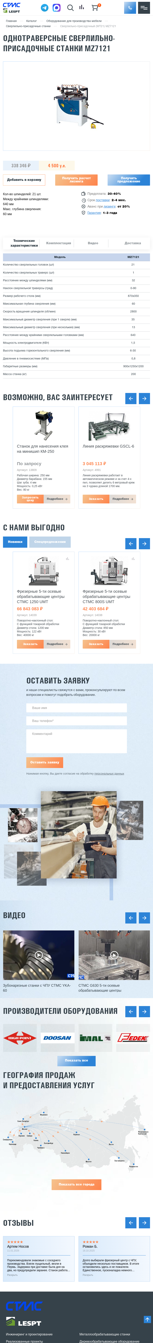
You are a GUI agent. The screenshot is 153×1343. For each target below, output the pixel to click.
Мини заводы (89, 1190)
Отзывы (18, 1044)
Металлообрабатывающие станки (104, 1156)
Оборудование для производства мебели (74, 21)
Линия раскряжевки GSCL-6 (108, 446)
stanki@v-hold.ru (99, 1248)
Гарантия (94, 213)
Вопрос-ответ (16, 1228)
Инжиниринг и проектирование (29, 1156)
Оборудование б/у (93, 1204)
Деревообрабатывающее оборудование (109, 1163)
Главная (11, 21)
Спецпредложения (50, 542)
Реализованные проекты (24, 1163)
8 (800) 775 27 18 (27, 1253)
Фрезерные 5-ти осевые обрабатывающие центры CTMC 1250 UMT (41, 596)
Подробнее (55, 499)
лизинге (110, 206)
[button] (130, 8)
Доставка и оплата (20, 1170)
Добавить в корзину (24, 180)
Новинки (15, 542)
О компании (15, 1192)
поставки (103, 200)
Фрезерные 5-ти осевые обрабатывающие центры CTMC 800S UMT (106, 596)
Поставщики (15, 1184)
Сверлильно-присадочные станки (28, 26)
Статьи (11, 1213)
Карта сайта (15, 1297)
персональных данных (109, 774)
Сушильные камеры (94, 1197)
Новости (12, 1206)
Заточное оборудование (97, 1183)
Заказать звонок (24, 1268)
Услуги (11, 1199)
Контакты (13, 1235)
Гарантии (12, 1177)
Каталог (31, 21)
